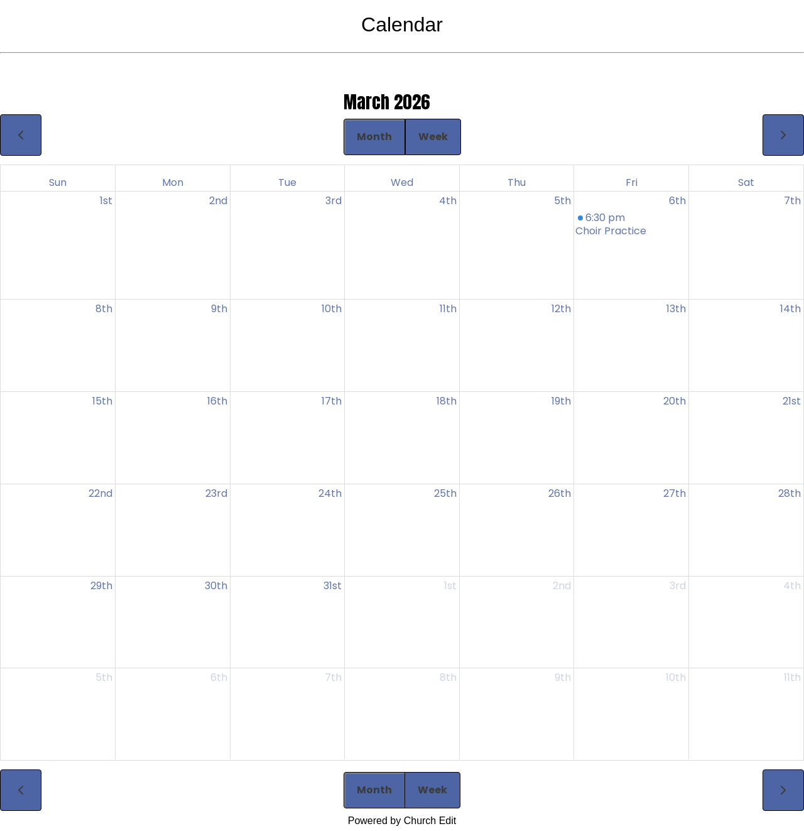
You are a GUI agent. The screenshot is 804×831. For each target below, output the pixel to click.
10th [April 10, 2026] (676, 677)
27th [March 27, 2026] (674, 493)
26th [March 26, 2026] (559, 493)
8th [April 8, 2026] (448, 677)
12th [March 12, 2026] (561, 308)
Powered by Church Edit (402, 820)
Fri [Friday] (632, 182)
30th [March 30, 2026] (216, 585)
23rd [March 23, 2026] (216, 493)
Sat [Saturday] (746, 182)
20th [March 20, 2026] (674, 401)
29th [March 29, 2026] (101, 585)
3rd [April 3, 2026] (678, 585)
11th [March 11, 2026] (448, 308)
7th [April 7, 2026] (333, 677)
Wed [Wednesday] (402, 182)
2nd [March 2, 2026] (218, 200)
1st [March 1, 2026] (106, 200)
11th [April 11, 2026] (792, 677)
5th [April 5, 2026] (103, 677)
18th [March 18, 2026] (447, 401)
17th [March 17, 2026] (332, 401)
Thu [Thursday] (517, 182)
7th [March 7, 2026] (792, 200)
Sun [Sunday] (58, 182)
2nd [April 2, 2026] (562, 585)
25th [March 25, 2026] (445, 493)
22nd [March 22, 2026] (100, 493)
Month (374, 136)
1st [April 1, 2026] (450, 585)
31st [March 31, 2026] (332, 585)
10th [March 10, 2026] (332, 308)
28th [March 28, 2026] (789, 493)
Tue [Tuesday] (287, 182)
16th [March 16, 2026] (217, 401)
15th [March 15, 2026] (102, 401)
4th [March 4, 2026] (448, 200)
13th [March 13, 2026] (676, 308)
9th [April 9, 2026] (563, 677)
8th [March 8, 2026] (103, 308)
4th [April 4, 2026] (792, 585)
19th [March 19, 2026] (561, 401)
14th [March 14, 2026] (790, 308)
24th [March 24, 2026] (330, 493)
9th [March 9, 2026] (219, 308)
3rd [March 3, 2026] (333, 200)
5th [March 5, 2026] (562, 200)
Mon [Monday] (172, 182)
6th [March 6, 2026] (677, 200)
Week (433, 136)
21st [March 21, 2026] (792, 401)
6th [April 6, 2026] (218, 677)
